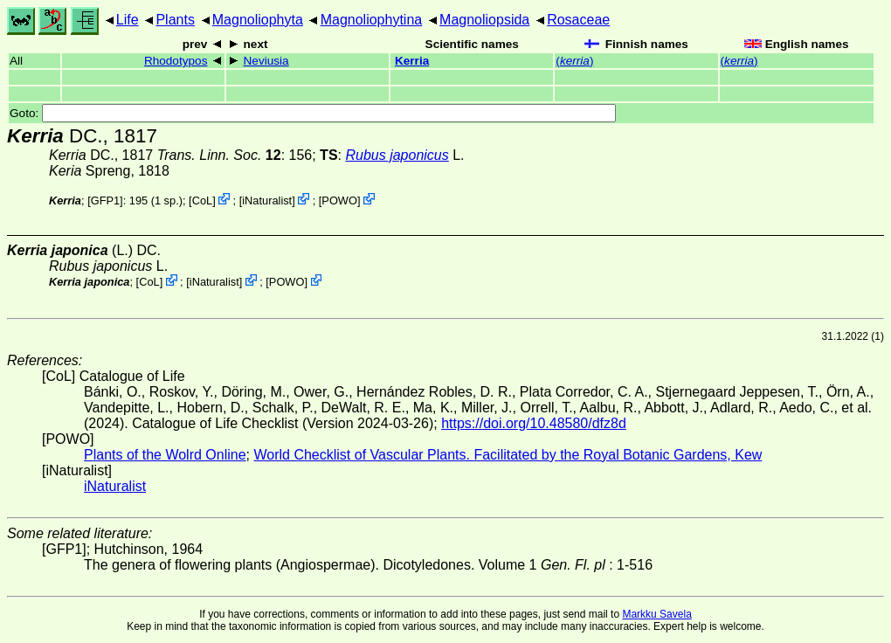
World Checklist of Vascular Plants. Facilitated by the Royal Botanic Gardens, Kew (507, 454)
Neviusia (266, 60)
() (574, 60)
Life (127, 19)
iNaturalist (267, 200)
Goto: (313, 113)
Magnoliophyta (257, 19)
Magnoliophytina (372, 19)
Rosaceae (578, 19)
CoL (202, 200)
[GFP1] (105, 200)
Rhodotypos (176, 60)
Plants (174, 19)
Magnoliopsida (484, 19)
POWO (339, 200)
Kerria (412, 60)
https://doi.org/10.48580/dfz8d (533, 423)
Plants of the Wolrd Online (165, 454)
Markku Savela (656, 614)
